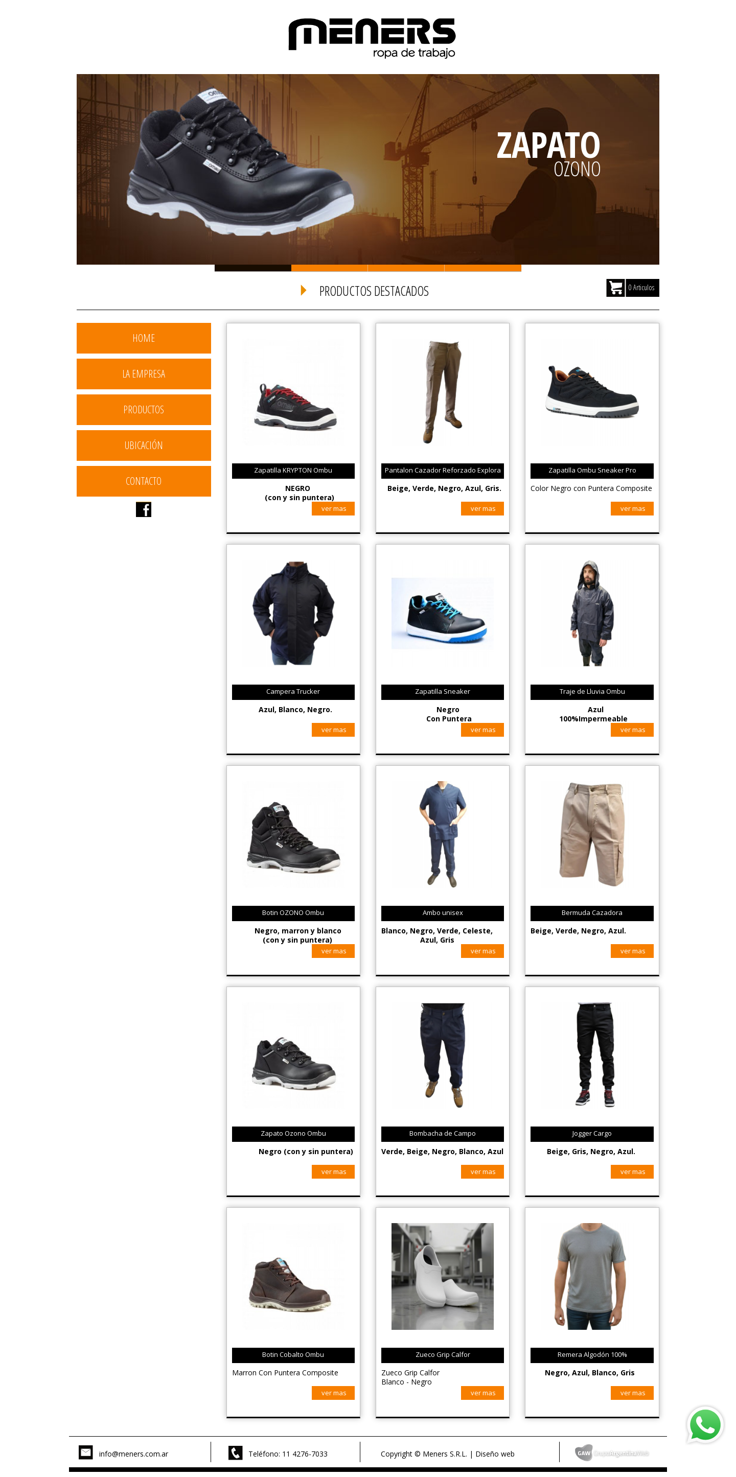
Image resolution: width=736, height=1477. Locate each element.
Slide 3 (406, 268)
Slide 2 (329, 268)
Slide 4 (483, 268)
